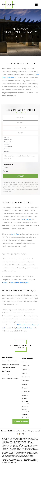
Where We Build (27, 358)
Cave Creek (21, 149)
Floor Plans (5, 379)
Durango (21, 151)
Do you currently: (8, 165)
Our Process (6, 371)
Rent (7, 171)
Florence (24, 388)
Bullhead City (21, 142)
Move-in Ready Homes (9, 361)
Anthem (21, 137)
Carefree (21, 144)
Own (7, 167)
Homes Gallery (13, 379)
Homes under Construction (11, 365)
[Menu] (36, 4)
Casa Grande (21, 146)
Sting (22, 434)
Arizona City (21, 139)
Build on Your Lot (7, 375)
